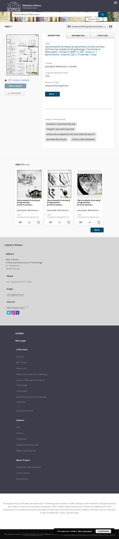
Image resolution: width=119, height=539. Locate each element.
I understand (103, 531)
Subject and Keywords (26, 450)
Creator (19, 433)
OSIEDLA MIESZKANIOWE (83, 139)
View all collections (24, 411)
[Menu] (115, 2)
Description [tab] (54, 35)
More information (85, 531)
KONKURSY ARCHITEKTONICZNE (61, 124)
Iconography (22, 391)
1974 (47, 76)
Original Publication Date (27, 445)
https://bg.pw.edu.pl (16, 307)
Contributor (21, 439)
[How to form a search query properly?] (105, 19)
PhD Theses (21, 362)
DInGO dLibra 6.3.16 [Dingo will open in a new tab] (33, 534)
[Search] (102, 14)
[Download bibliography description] (20, 222)
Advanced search (94, 19)
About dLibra (22, 479)
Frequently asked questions (28, 467)
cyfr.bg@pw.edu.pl (15, 294)
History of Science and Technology (31, 374)
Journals (20, 356)
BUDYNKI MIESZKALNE (57, 139)
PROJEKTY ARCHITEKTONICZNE (60, 129)
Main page (20, 340)
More (97, 230)
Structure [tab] (102, 35)
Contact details (23, 473)
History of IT (21, 368)
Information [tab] (78, 35)
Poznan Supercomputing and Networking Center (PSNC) (89, 534)
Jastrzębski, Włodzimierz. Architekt (61, 66)
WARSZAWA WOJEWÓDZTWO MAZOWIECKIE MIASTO (71, 134)
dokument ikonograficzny (56, 85)
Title (18, 427)
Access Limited (17, 80)
